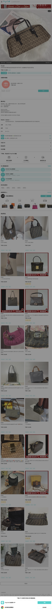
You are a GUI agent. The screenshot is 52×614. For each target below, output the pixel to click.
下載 (44, 602)
